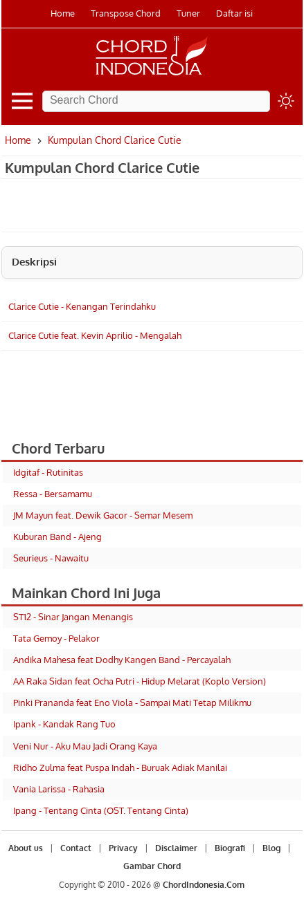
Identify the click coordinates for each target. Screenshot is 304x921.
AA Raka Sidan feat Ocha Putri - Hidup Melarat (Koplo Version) (139, 681)
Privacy (123, 848)
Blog (271, 848)
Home (63, 13)
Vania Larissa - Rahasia (59, 788)
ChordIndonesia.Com (203, 885)
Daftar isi (234, 13)
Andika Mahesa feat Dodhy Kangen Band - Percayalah (122, 659)
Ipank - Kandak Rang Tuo (64, 723)
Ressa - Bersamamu (52, 493)
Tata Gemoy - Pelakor (56, 638)
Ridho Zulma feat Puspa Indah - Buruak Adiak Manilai (120, 767)
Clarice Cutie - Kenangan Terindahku (82, 306)
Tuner (188, 13)
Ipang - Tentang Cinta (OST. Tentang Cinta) (100, 810)
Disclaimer (176, 848)
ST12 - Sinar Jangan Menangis (73, 616)
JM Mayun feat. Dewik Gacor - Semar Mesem (103, 515)
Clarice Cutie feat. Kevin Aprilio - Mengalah (94, 335)
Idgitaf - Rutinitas (48, 472)
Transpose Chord (126, 13)
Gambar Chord (152, 866)
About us (25, 848)
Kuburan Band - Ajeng (57, 536)
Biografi (230, 848)
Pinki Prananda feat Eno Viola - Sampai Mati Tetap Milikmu (132, 702)
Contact (75, 848)
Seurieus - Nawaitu (51, 558)
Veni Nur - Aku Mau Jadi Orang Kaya (85, 746)
